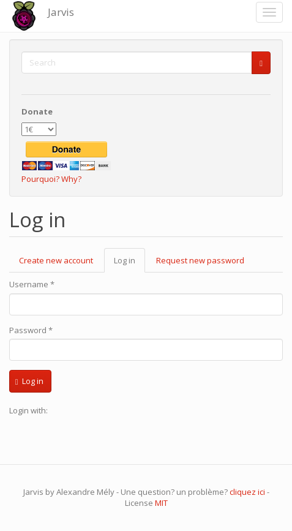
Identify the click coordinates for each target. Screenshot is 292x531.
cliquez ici (247, 491)
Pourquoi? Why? (51, 178)
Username (31, 284)
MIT (161, 502)
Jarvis (61, 12)
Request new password (200, 260)
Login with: (28, 410)
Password (31, 330)
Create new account (56, 260)
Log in (129, 264)
